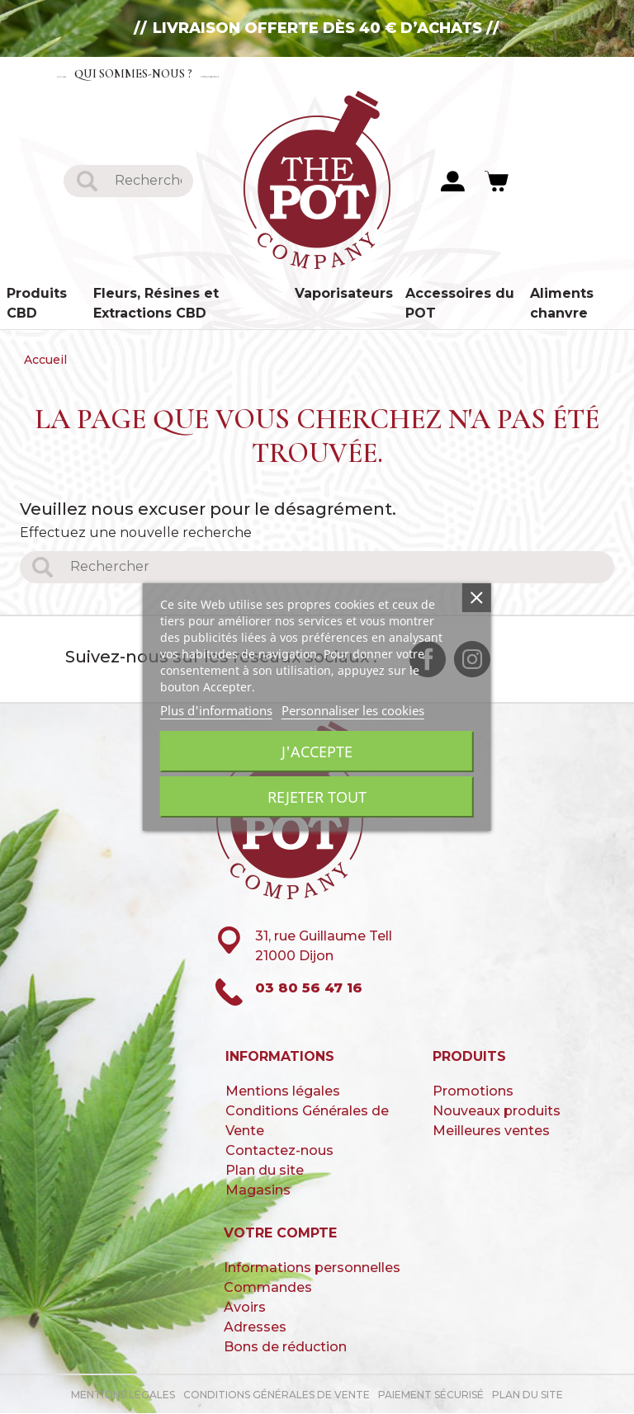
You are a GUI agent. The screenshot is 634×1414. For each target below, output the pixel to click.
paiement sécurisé (431, 1395)
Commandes (268, 1288)
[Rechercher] (148, 181)
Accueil (88, 73)
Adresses (255, 1328)
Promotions (473, 1092)
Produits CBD (37, 304)
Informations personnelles (312, 1268)
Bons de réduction (285, 1347)
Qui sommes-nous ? (200, 73)
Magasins (258, 1191)
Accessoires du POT (459, 304)
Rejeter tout (317, 797)
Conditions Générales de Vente (276, 1395)
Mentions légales (282, 1092)
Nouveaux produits (497, 1111)
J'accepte (317, 751)
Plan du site (264, 1171)
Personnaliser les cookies (353, 710)
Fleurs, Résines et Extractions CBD (156, 304)
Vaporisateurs (344, 294)
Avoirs (245, 1308)
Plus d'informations (216, 710)
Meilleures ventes (491, 1131)
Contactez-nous (348, 73)
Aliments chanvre (562, 304)
